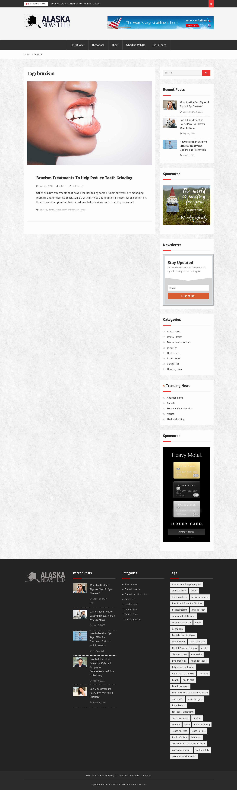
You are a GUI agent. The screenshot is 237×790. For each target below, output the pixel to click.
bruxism (43, 209)
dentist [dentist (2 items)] (204, 648)
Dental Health (174, 336)
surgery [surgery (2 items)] (176, 724)
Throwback (98, 45)
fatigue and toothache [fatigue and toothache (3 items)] (183, 667)
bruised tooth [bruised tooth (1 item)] (198, 609)
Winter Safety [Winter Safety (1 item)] (202, 750)
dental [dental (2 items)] (198, 622)
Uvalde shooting (175, 419)
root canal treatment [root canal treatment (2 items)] (182, 711)
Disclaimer (91, 775)
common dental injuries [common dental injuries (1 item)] (184, 616)
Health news (173, 353)
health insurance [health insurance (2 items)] (180, 686)
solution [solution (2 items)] (197, 718)
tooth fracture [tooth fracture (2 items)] (199, 730)
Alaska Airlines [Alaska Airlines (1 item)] (179, 597)
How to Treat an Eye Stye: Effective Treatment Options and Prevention (193, 145)
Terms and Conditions (128, 775)
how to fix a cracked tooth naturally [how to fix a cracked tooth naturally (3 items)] (190, 692)
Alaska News (174, 331)
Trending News (178, 385)
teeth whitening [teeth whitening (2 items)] (202, 724)
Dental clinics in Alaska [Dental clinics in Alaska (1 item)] (183, 635)
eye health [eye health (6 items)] (196, 654)
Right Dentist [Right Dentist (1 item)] (178, 705)
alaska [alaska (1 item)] (194, 590)
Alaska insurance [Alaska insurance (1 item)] (199, 597)
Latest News (78, 45)
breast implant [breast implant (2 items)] (179, 609)
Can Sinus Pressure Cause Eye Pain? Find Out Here (101, 692)
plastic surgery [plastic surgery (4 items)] (194, 699)
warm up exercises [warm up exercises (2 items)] (181, 750)
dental (51, 209)
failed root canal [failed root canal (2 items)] (199, 660)
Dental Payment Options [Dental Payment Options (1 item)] (184, 648)
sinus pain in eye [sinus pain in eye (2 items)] (180, 718)
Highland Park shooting (179, 408)
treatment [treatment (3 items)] (196, 737)
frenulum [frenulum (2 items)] (203, 673)
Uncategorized (175, 369)
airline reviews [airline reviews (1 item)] (179, 590)
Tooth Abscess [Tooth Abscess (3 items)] (179, 730)
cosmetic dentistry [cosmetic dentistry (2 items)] (181, 622)
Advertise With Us (135, 45)
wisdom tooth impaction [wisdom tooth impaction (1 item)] (184, 756)
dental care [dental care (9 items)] (177, 628)
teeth (58, 209)
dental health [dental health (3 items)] (178, 641)
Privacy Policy (107, 775)
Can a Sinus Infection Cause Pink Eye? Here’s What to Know (192, 124)
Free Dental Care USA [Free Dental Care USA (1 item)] (183, 673)
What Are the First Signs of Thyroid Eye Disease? (76, 3)
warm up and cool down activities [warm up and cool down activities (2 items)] (188, 743)
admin (62, 186)
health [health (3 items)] (175, 679)
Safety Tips (78, 186)
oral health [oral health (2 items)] (177, 699)
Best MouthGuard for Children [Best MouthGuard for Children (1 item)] (187, 603)
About (115, 45)
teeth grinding (69, 209)
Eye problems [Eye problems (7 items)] (179, 660)
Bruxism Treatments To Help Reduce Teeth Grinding (84, 178)
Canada (171, 403)
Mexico (170, 413)
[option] (79, 4)
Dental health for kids (179, 342)
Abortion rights (175, 397)
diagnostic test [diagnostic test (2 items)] (179, 654)
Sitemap (147, 775)
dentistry (172, 347)
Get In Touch (159, 45)
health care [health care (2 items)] (188, 679)
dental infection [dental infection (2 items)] (197, 641)
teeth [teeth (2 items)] (187, 724)
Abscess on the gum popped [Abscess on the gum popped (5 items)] (186, 584)
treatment (81, 209)
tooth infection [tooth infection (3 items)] (179, 737)
